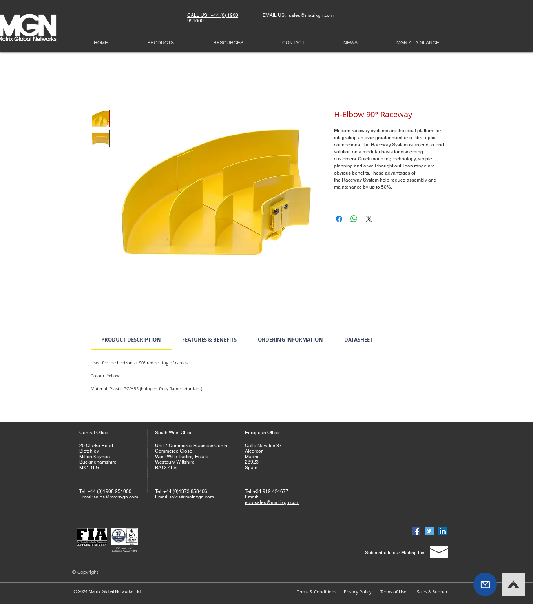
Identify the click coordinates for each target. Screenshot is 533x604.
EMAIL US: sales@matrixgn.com (298, 15)
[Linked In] (442, 531)
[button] (485, 584)
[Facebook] (416, 531)
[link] (131, 339)
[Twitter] (429, 531)
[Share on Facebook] (339, 219)
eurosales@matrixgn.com (272, 502)
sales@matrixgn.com (115, 497)
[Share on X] (369, 219)
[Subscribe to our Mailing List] (395, 552)
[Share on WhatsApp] (354, 219)
